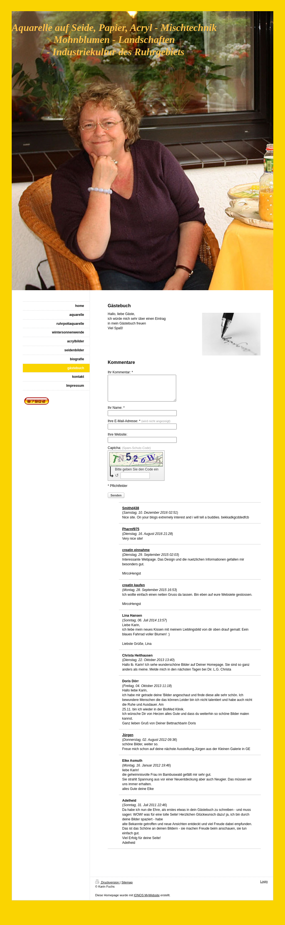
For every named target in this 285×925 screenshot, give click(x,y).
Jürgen (127, 740)
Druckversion (107, 887)
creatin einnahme (136, 555)
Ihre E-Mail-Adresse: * (139, 426)
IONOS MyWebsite (147, 900)
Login (264, 886)
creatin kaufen (133, 590)
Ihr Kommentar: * (120, 372)
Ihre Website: (117, 439)
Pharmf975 (130, 534)
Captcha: (129, 453)
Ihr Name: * (116, 413)
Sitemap (126, 887)
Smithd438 (130, 513)
